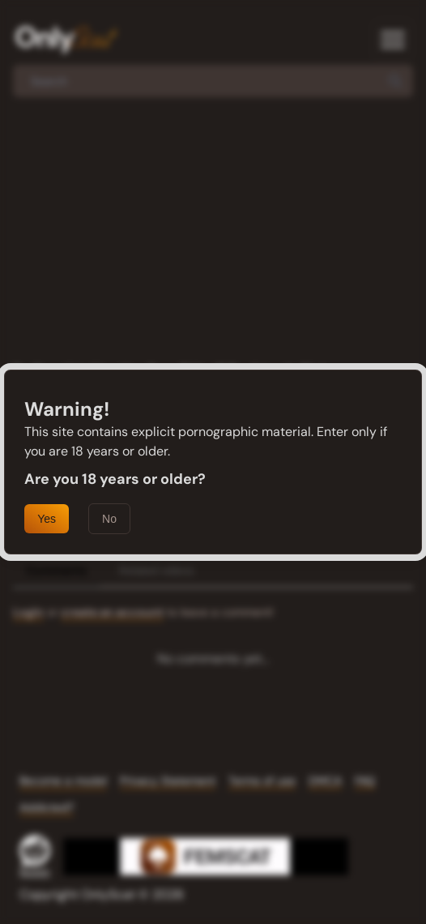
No (109, 518)
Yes (46, 518)
